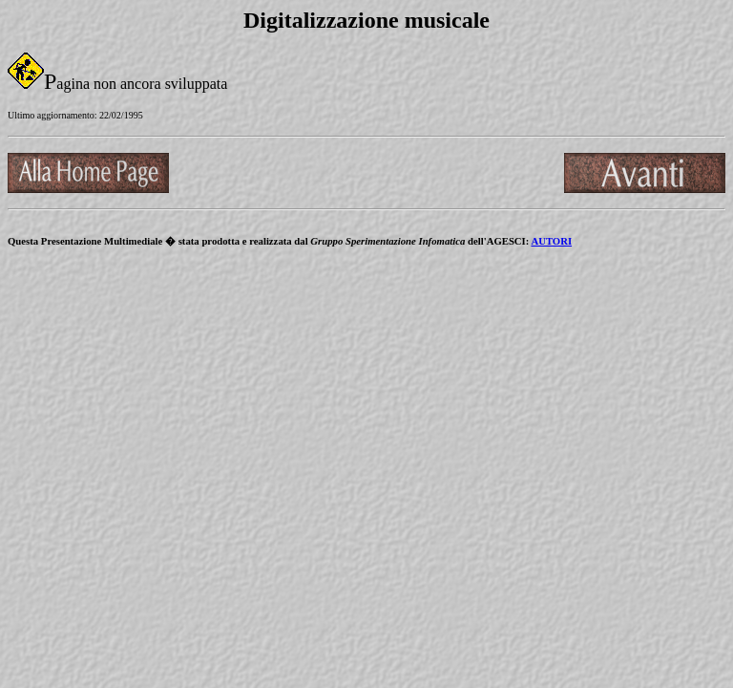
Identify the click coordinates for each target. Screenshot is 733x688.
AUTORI (551, 241)
